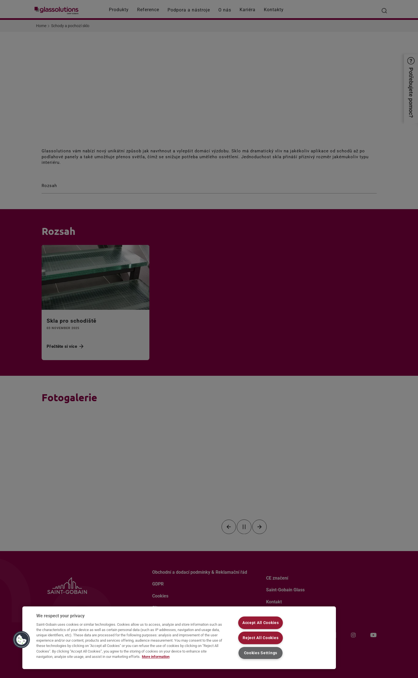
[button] (21, 640)
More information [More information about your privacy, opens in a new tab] (155, 657)
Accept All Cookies (260, 622)
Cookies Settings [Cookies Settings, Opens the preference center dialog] (261, 653)
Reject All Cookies (260, 638)
